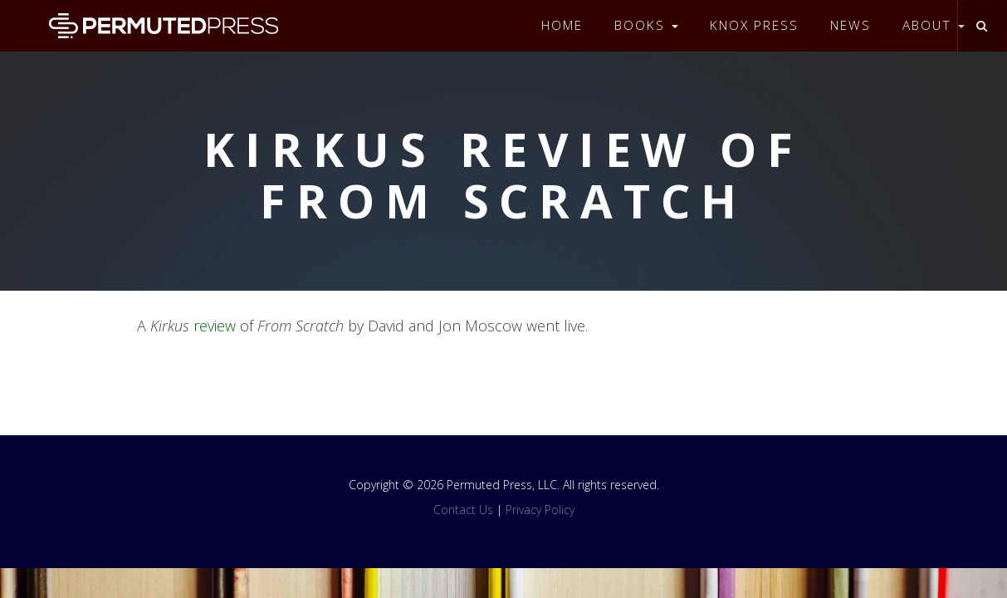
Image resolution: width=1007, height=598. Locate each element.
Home (562, 25)
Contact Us (463, 509)
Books (646, 25)
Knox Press (754, 25)
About (933, 25)
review (214, 326)
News (850, 25)
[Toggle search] (981, 26)
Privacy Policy (540, 509)
